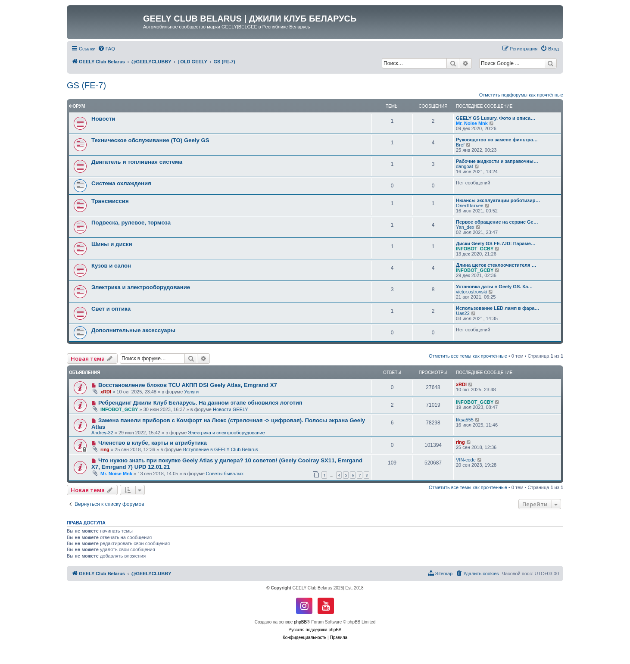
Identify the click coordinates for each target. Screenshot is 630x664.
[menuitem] (106, 49)
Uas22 (463, 313)
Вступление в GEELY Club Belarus (220, 449)
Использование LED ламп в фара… (498, 308)
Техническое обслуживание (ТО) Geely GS (150, 140)
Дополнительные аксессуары (133, 330)
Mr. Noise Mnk (472, 123)
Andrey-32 (102, 432)
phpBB (300, 622)
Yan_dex (465, 227)
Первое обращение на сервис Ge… (497, 221)
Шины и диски (111, 244)
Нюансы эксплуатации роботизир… (498, 200)
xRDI (105, 391)
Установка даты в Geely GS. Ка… (494, 286)
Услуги (191, 391)
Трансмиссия (110, 201)
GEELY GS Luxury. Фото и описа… (495, 118)
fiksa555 (465, 419)
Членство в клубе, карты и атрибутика (152, 443)
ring (104, 449)
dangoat (464, 166)
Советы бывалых (224, 473)
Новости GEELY (230, 409)
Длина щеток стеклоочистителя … (496, 265)
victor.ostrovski (471, 291)
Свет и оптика (111, 309)
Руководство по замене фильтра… (497, 139)
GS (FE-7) (86, 85)
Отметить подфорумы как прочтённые (521, 94)
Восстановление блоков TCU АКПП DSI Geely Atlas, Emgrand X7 (187, 385)
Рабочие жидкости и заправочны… (497, 161)
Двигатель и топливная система (136, 162)
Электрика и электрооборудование (140, 287)
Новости (103, 118)
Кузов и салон (111, 265)
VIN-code (466, 459)
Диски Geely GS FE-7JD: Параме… (496, 243)
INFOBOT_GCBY (474, 248)
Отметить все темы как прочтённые (468, 355)
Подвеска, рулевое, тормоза (131, 222)
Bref (460, 144)
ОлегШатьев (469, 205)
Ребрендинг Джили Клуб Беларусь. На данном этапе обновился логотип (200, 402)
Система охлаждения (121, 183)
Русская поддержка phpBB (314, 629)
